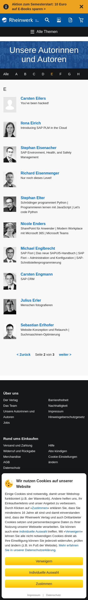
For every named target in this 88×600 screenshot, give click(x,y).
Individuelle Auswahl (44, 572)
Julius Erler (31, 300)
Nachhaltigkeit (58, 405)
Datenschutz (53, 595)
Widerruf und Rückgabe (19, 451)
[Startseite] (20, 20)
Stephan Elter (33, 198)
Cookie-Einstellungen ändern (62, 459)
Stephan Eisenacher (39, 148)
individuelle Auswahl (33, 531)
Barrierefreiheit (58, 400)
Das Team (10, 405)
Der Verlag (10, 400)
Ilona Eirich (31, 123)
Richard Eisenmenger (40, 173)
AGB (6, 462)
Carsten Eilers (33, 98)
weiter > (65, 354)
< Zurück (24, 354)
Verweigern (73, 531)
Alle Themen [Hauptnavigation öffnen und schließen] (47, 32)
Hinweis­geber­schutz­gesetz (66, 417)
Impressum (33, 595)
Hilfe (51, 445)
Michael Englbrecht (38, 248)
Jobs (6, 422)
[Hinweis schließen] (81, 6)
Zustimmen (39, 508)
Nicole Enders (33, 224)
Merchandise (12, 456)
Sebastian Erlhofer (37, 325)
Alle (6, 74)
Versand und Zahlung (17, 445)
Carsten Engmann (37, 274)
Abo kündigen (57, 451)
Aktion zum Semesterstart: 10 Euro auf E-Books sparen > (39, 6)
